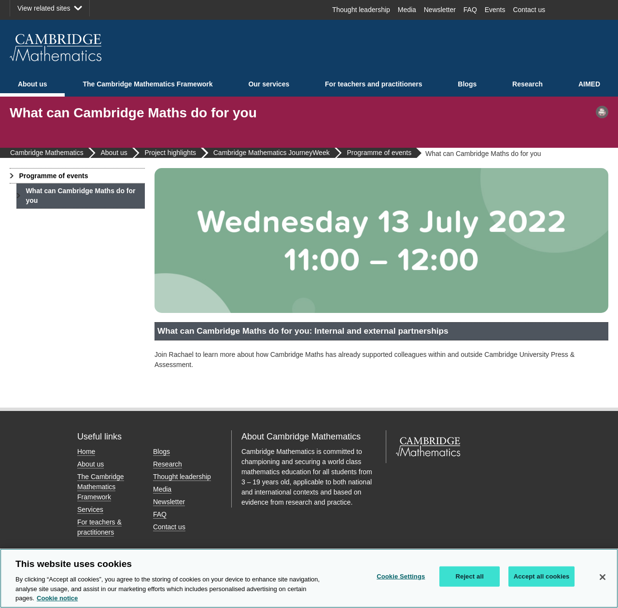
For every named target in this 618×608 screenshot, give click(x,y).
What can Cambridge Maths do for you (80, 195)
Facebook (563, 9)
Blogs (467, 84)
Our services (268, 84)
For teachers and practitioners (373, 84)
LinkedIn (597, 9)
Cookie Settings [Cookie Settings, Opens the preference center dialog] (401, 576)
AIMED (589, 84)
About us (32, 84)
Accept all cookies (542, 576)
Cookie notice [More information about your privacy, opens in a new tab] (57, 598)
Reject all (470, 576)
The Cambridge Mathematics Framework (147, 84)
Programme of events (53, 176)
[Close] (602, 577)
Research (527, 84)
